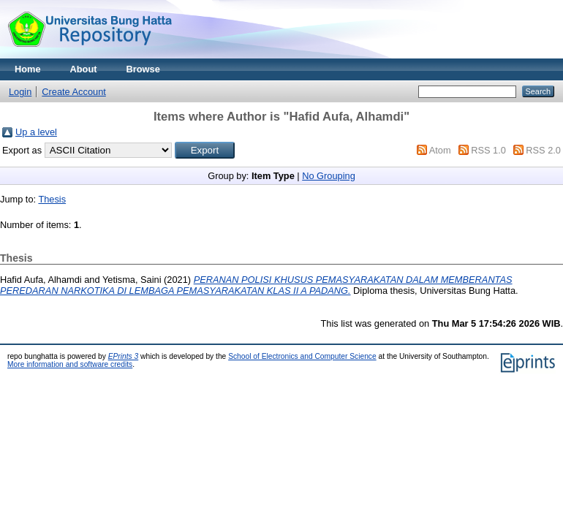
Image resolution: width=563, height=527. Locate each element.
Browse (143, 69)
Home (28, 69)
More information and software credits (69, 364)
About (83, 69)
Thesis (52, 199)
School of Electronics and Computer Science (302, 356)
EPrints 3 (123, 356)
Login (20, 91)
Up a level (36, 131)
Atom (440, 150)
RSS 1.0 (488, 150)
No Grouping (328, 175)
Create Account (74, 91)
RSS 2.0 (543, 150)
